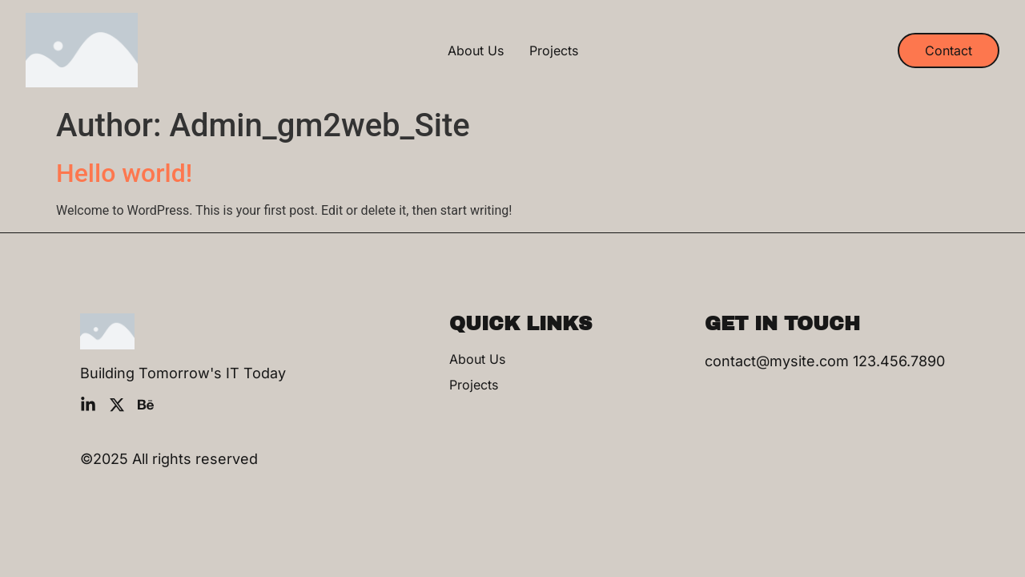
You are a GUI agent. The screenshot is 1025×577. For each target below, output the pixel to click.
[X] (117, 405)
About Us (476, 50)
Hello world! (124, 173)
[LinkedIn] (88, 405)
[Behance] (146, 405)
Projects (553, 50)
